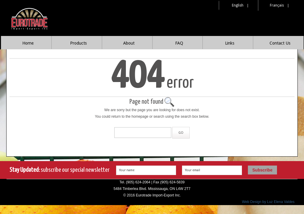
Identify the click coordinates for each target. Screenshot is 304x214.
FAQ (179, 43)
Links (229, 43)
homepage (140, 116)
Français (277, 5)
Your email (192, 170)
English (237, 5)
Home (28, 43)
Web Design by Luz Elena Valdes (268, 202)
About (128, 43)
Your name (126, 170)
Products (78, 43)
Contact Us (280, 43)
